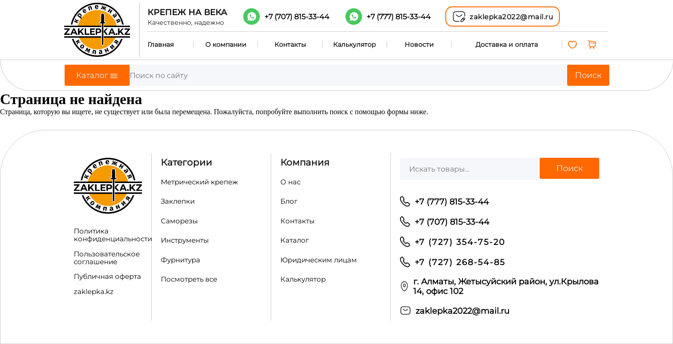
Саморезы (179, 221)
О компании (225, 44)
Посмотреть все (189, 279)
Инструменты (185, 240)
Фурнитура (180, 260)
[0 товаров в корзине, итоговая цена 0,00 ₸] (593, 44)
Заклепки (178, 201)
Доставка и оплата (507, 44)
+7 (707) (296, 16)
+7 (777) (399, 16)
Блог (288, 201)
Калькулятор (354, 44)
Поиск (588, 75)
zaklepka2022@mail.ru (462, 311)
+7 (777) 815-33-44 (452, 201)
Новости (419, 44)
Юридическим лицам (318, 260)
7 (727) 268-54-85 (462, 262)
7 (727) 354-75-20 (462, 242)
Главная (161, 44)
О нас (290, 182)
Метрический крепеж (199, 182)
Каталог (294, 240)
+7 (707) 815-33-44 (452, 222)
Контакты (290, 44)
